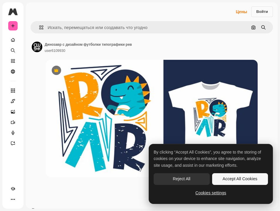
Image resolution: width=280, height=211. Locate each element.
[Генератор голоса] (13, 132)
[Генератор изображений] (13, 111)
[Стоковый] (13, 61)
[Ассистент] (13, 143)
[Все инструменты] (13, 90)
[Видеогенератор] (13, 122)
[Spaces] (13, 101)
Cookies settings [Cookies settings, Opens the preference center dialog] (210, 192)
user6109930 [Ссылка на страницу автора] (55, 51)
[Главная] (13, 40)
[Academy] (13, 188)
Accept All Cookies (240, 178)
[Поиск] (13, 50)
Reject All (181, 178)
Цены (241, 11)
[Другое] (13, 199)
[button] (39, 27)
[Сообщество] (13, 71)
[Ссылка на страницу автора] (37, 47)
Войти (262, 11)
